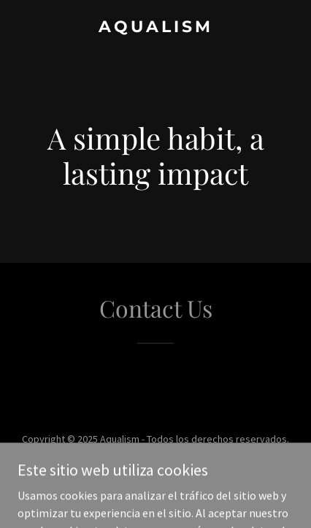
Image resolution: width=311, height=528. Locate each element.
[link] (155, 27)
